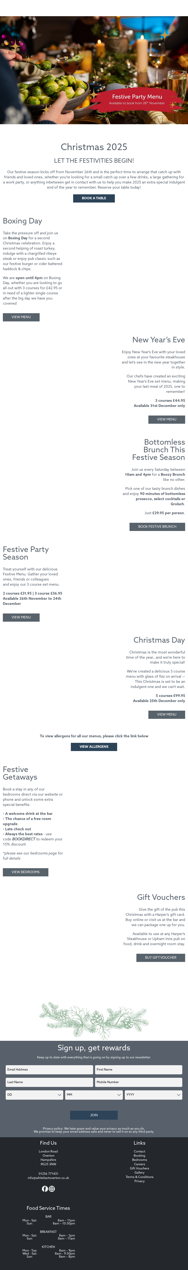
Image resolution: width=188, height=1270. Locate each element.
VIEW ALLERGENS (94, 747)
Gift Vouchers (139, 1169)
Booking (139, 1156)
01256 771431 (48, 1174)
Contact (139, 1152)
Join (94, 1115)
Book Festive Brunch (157, 526)
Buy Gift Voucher (160, 957)
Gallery (139, 1173)
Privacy (139, 1181)
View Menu (21, 317)
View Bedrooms (26, 872)
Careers (139, 1164)
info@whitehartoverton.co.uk (48, 1178)
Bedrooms (139, 1160)
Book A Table (94, 198)
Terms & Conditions (140, 1177)
